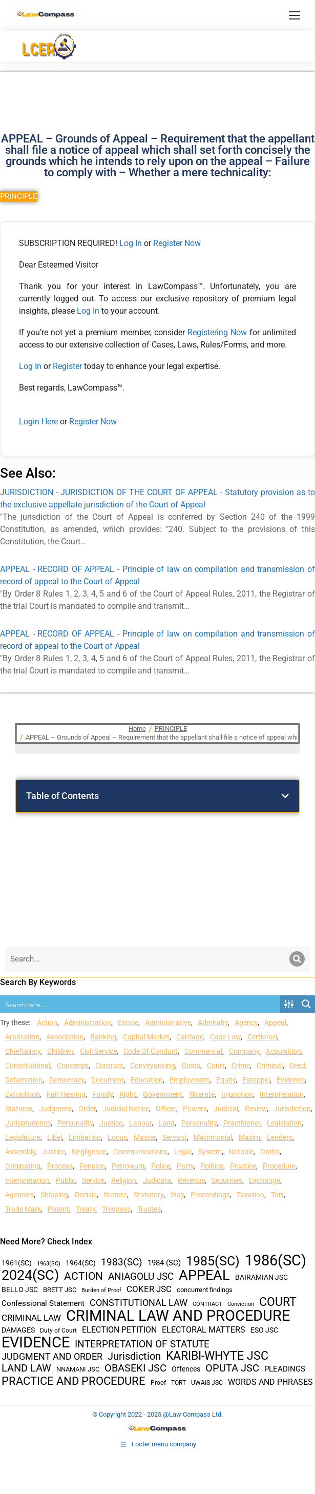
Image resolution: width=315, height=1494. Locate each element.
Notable (241, 1152)
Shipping (54, 1195)
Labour (140, 1123)
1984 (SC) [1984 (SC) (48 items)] (164, 1262)
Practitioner (241, 1123)
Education (147, 1080)
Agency (246, 1022)
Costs (191, 1065)
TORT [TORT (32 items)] (178, 1382)
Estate (128, 1022)
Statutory (148, 1195)
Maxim (249, 1137)
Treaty (85, 1209)
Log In (130, 243)
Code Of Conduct (150, 1051)
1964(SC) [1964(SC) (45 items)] (81, 1263)
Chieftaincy (22, 1051)
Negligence (89, 1152)
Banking (103, 1037)
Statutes (18, 1108)
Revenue (191, 1180)
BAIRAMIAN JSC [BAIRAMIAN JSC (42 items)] (261, 1277)
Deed (297, 1065)
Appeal (275, 1022)
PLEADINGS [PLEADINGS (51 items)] (284, 1369)
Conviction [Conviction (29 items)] (240, 1304)
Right (127, 1094)
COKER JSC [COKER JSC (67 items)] (149, 1289)
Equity (226, 1080)
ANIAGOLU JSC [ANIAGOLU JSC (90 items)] (141, 1276)
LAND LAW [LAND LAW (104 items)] (26, 1368)
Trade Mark (23, 1209)
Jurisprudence (28, 1123)
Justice (110, 1123)
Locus (117, 1137)
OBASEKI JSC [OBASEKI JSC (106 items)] (135, 1368)
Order (87, 1108)
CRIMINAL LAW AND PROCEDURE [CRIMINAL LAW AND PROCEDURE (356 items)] (178, 1316)
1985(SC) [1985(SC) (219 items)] (213, 1261)
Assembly (20, 1152)
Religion (123, 1180)
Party (185, 1166)
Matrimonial (213, 1137)
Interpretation (282, 1094)
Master (145, 1137)
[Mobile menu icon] (294, 15)
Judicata (157, 1180)
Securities (227, 1180)
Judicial (226, 1108)
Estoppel (256, 1080)
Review (256, 1108)
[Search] (297, 959)
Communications (140, 1152)
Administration (87, 1022)
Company (244, 1051)
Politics (211, 1166)
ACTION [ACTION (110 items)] (83, 1276)
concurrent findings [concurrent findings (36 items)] (205, 1290)
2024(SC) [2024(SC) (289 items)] (30, 1275)
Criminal (270, 1065)
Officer (166, 1108)
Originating (22, 1166)
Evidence (291, 1080)
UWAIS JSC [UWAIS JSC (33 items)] (207, 1382)
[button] (285, 796)
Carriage (189, 1037)
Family (102, 1094)
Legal (183, 1152)
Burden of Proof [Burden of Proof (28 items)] (101, 1290)
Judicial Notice (125, 1108)
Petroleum (128, 1166)
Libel (54, 1137)
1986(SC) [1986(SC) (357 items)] (275, 1260)
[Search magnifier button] (306, 1004)
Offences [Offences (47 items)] (186, 1369)
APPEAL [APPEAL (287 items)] (204, 1275)
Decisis (86, 1195)
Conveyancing (152, 1065)
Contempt (73, 1065)
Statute (115, 1195)
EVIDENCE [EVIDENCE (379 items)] (36, 1342)
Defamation (24, 1080)
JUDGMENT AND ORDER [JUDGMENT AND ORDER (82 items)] (52, 1356)
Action (47, 1022)
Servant (174, 1137)
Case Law (225, 1037)
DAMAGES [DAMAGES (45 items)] (18, 1330)
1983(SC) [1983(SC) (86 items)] (121, 1262)
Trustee (149, 1209)
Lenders (279, 1137)
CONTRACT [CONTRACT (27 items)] (207, 1304)
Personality (75, 1123)
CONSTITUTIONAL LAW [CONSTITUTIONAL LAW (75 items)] (138, 1303)
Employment (189, 1080)
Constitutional (27, 1065)
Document (107, 1080)
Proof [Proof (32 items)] (158, 1382)
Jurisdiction (292, 1108)
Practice (243, 1166)
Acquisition (283, 1051)
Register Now (177, 243)
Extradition (22, 1094)
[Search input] (141, 1004)
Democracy (67, 1080)
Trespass (116, 1209)
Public (65, 1180)
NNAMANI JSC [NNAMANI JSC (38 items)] (77, 1369)
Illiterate (202, 1094)
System (210, 1152)
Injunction (237, 1094)
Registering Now (217, 332)
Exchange (264, 1180)
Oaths (270, 1152)
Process (60, 1166)
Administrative (168, 1022)
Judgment (55, 1108)
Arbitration (22, 1037)
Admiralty (213, 1022)
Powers (195, 1108)
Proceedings (210, 1195)
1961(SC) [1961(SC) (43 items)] (17, 1263)
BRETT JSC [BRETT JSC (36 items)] (59, 1290)
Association (64, 1037)
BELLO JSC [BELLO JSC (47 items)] (20, 1289)
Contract (109, 1065)
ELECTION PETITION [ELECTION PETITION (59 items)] (119, 1330)
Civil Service (98, 1051)
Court (216, 1065)
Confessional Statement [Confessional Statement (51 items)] (43, 1303)
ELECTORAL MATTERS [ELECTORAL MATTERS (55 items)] (203, 1330)
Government (162, 1094)
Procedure (279, 1166)
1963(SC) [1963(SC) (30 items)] (48, 1263)
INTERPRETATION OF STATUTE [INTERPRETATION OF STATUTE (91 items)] (142, 1344)
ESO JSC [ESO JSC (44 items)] (264, 1330)
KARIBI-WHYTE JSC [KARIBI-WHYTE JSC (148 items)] (217, 1355)
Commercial (203, 1051)
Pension (92, 1166)
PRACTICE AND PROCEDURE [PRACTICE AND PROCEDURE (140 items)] (73, 1381)
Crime (241, 1065)
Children (60, 1051)
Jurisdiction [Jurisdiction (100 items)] (134, 1356)
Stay (177, 1195)
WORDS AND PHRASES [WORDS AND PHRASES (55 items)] (270, 1382)
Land (166, 1123)
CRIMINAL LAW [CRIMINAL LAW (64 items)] (31, 1318)
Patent (58, 1209)
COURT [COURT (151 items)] (278, 1302)
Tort (277, 1195)
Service (93, 1180)
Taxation (250, 1195)
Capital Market (146, 1037)
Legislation (284, 1123)
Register (68, 366)
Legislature (22, 1137)
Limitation (85, 1137)
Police (160, 1166)
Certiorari (262, 1037)
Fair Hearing (66, 1094)
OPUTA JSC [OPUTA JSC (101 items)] (232, 1368)
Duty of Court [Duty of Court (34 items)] (58, 1330)
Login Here (38, 421)
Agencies (19, 1195)
